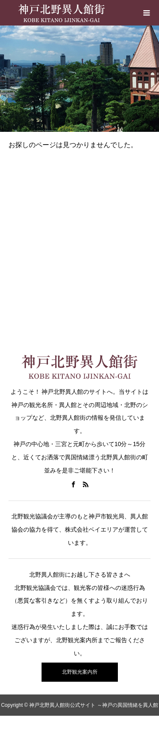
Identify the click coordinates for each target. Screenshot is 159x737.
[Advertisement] (79, 241)
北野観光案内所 (80, 672)
